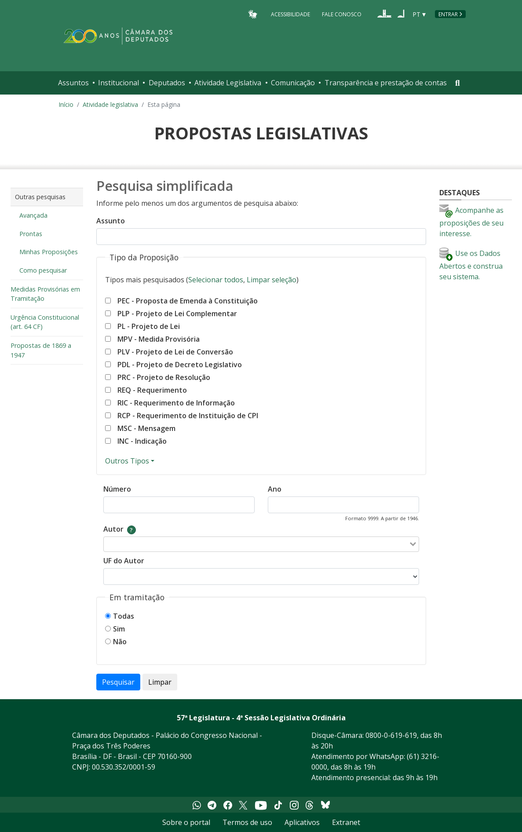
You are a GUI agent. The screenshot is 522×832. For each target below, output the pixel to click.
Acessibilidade (290, 14)
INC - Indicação (142, 441)
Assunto (110, 221)
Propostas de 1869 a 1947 (41, 350)
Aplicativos (302, 822)
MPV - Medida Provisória (158, 339)
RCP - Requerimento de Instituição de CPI (187, 415)
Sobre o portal (186, 822)
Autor (113, 529)
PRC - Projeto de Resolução (163, 377)
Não (120, 641)
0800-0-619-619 (391, 735)
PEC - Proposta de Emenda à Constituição (187, 301)
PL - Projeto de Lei (148, 326)
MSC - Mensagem (146, 428)
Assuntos (73, 83)
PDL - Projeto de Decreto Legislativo (179, 364)
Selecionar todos (215, 280)
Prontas (30, 234)
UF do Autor (123, 561)
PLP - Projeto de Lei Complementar (177, 313)
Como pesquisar (43, 270)
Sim (119, 629)
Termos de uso (247, 822)
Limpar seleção (271, 280)
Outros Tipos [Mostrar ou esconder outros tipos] (127, 461)
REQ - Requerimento (152, 390)
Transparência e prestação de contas (386, 83)
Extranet (346, 822)
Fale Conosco (341, 14)
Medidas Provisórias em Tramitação (45, 294)
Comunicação (293, 83)
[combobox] (255, 544)
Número (117, 489)
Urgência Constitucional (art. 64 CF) (45, 322)
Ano (274, 489)
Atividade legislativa (110, 104)
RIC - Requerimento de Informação (176, 403)
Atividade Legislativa (227, 83)
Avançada (33, 215)
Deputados (167, 83)
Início (65, 104)
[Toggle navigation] (457, 83)
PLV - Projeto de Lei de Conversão (175, 352)
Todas (123, 616)
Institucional (118, 83)
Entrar (448, 14)
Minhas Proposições (48, 252)
